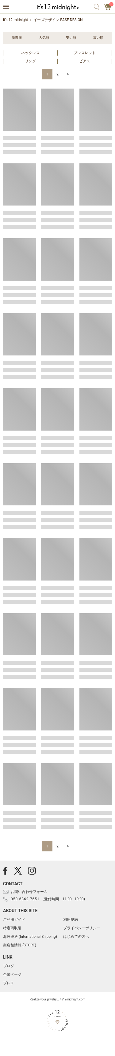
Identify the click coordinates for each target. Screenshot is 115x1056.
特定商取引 (12, 928)
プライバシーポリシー (81, 928)
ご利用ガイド (14, 919)
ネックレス (30, 53)
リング (30, 61)
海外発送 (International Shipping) (30, 936)
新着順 (17, 38)
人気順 (44, 38)
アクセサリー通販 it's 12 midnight (57, 7)
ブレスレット (85, 53)
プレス (8, 983)
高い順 (98, 38)
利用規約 (70, 919)
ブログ (8, 966)
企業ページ (12, 974)
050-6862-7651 (25, 899)
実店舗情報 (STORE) (19, 945)
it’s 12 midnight (15, 20)
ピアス (84, 61)
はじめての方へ (76, 936)
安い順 (71, 38)
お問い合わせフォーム (29, 892)
